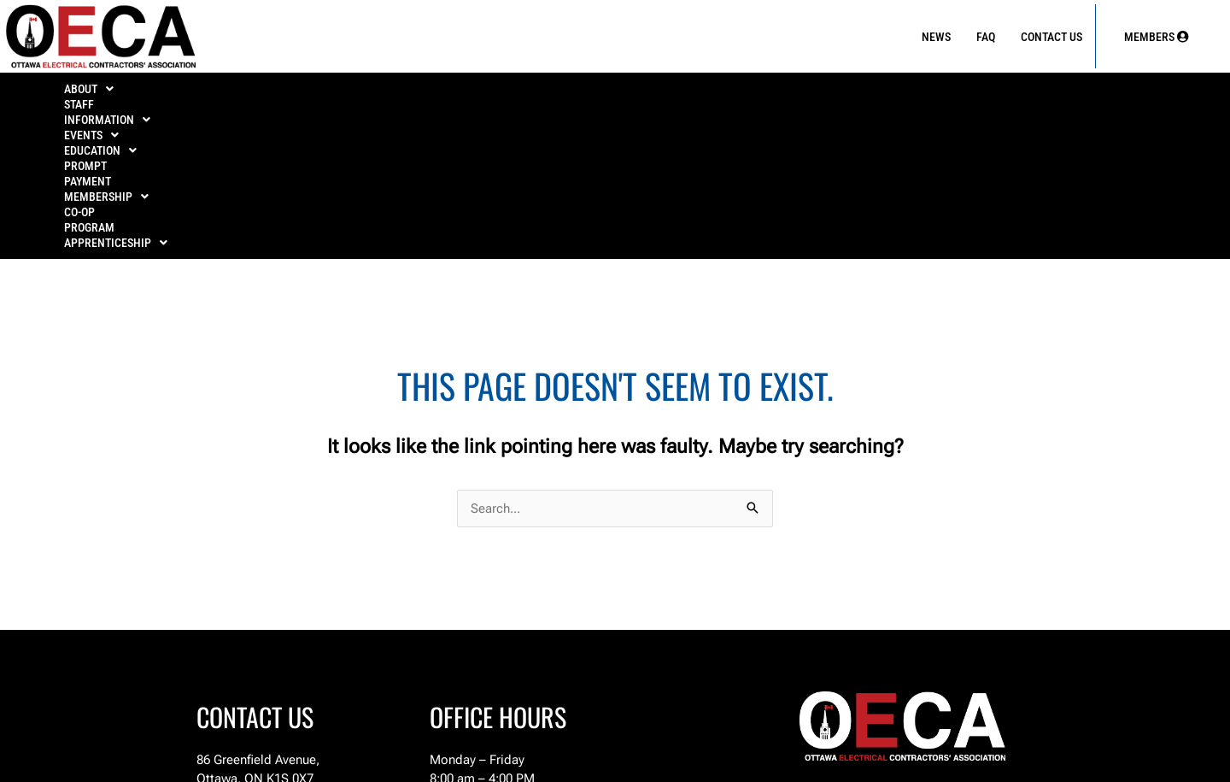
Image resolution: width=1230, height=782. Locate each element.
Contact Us (1051, 37)
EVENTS (427, 94)
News (936, 37)
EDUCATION (543, 94)
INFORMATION (304, 94)
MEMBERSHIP (818, 94)
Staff (194, 94)
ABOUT (102, 94)
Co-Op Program (955, 94)
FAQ (985, 37)
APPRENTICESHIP (1100, 94)
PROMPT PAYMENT (678, 94)
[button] (102, 94)
